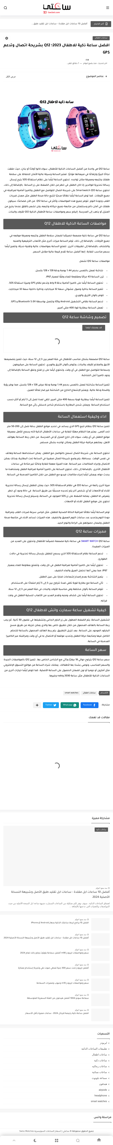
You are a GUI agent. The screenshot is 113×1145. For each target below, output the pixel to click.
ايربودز (103, 1042)
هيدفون (103, 1083)
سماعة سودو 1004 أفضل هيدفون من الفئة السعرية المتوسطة (58, 998)
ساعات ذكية (100, 1060)
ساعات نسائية (99, 1072)
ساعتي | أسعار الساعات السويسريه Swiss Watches (44, 1131)
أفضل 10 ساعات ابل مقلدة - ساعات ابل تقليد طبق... (59, 24)
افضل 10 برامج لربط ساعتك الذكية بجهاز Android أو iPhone (60, 923)
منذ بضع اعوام (101, 888)
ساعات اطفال (101, 38)
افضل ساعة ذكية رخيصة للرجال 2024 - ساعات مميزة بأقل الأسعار (57, 1013)
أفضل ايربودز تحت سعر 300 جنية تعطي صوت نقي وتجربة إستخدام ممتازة (53, 968)
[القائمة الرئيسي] (107, 7)
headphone (100, 1095)
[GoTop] (14, 1140)
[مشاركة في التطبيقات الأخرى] (37, 705)
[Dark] (35, 1140)
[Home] (99, 1140)
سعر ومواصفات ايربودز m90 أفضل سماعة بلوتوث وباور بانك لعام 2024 (54, 953)
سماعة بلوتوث (99, 1078)
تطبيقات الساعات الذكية (94, 1048)
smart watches (71, 693)
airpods (103, 1089)
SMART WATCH (90, 541)
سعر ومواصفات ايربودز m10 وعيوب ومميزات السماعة (63, 983)
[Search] (77, 1140)
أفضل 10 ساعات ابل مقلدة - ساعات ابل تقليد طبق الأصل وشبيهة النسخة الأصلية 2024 (60, 895)
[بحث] (5, 7)
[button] (89, 705)
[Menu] (56, 1140)
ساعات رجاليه (99, 1066)
